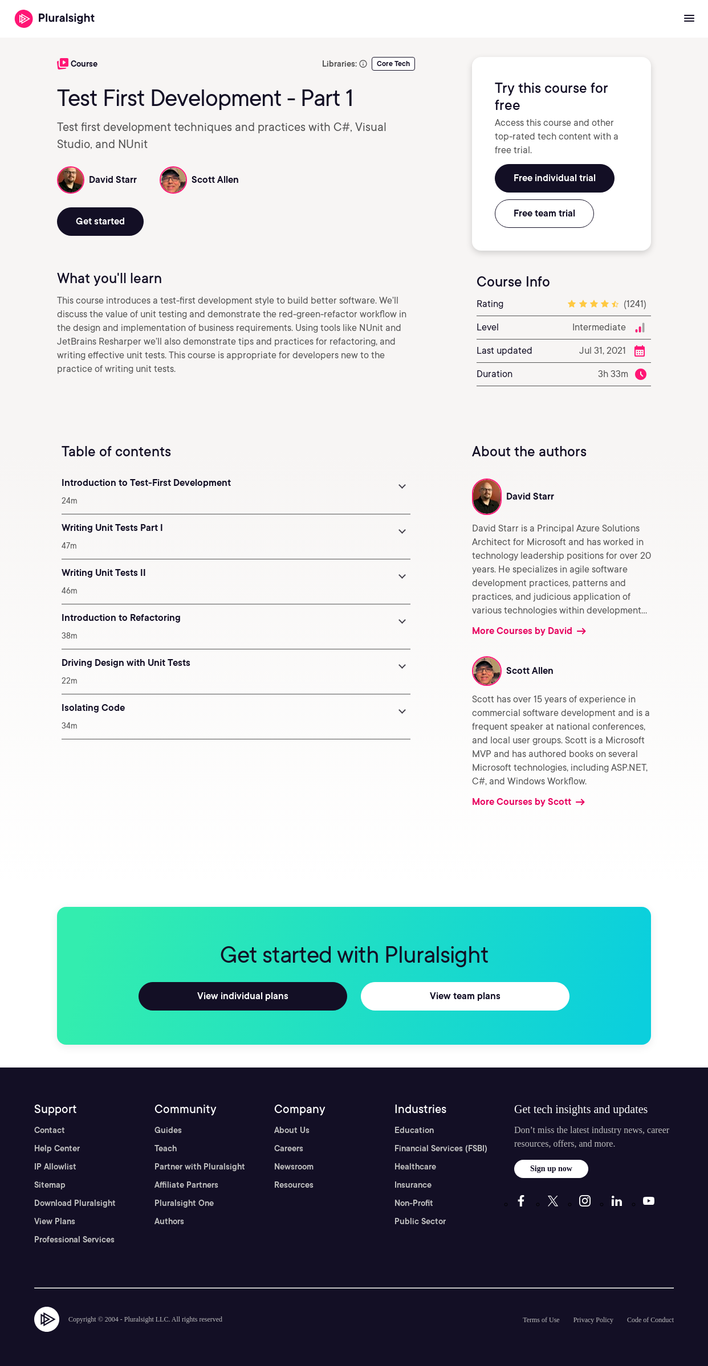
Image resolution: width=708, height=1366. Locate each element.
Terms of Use (541, 1320)
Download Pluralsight (75, 1203)
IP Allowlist (55, 1166)
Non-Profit (413, 1203)
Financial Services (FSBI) (440, 1148)
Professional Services (74, 1239)
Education (414, 1130)
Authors (169, 1221)
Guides (168, 1130)
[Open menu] (689, 19)
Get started (100, 221)
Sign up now (551, 1168)
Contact (49, 1130)
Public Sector (420, 1221)
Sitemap (50, 1184)
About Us (292, 1130)
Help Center (57, 1148)
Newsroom (294, 1166)
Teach (165, 1148)
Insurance (413, 1184)
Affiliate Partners (186, 1184)
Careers (288, 1148)
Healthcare (415, 1166)
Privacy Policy (593, 1320)
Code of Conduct (650, 1320)
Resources (294, 1184)
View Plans (54, 1221)
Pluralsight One (184, 1203)
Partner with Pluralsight (199, 1166)
